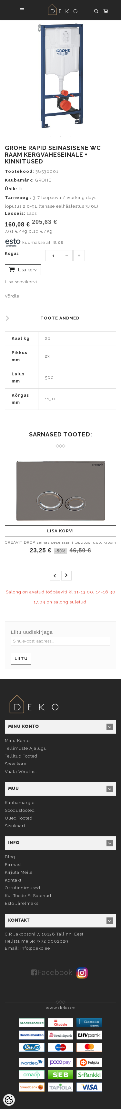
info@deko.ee (35, 948)
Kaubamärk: (19, 180)
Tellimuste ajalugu (26, 748)
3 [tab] (70, 136)
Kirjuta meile (19, 872)
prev (55, 576)
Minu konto (17, 740)
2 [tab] (60, 136)
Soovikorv (15, 763)
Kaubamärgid (20, 802)
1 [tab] (51, 136)
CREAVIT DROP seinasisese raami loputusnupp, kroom (60, 542)
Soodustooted (20, 810)
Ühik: (11, 188)
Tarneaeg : (18, 197)
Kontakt (13, 880)
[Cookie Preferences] (9, 1100)
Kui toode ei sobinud (28, 895)
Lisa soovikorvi (21, 281)
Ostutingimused (22, 887)
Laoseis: (15, 213)
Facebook (55, 972)
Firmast (13, 864)
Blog (10, 856)
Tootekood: (19, 171)
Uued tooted (19, 818)
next (66, 576)
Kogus (12, 253)
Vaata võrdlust (21, 771)
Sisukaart (15, 825)
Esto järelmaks (21, 903)
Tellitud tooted (21, 756)
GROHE (43, 180)
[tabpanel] (60, 75)
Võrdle (12, 296)
